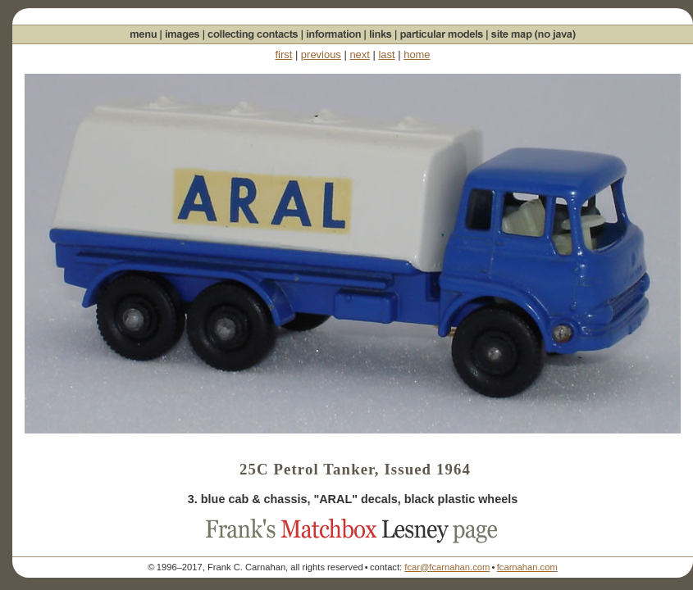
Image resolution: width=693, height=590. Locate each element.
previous (321, 54)
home (416, 54)
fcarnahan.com (527, 567)
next (359, 54)
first (283, 54)
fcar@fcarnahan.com (447, 567)
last (386, 54)
